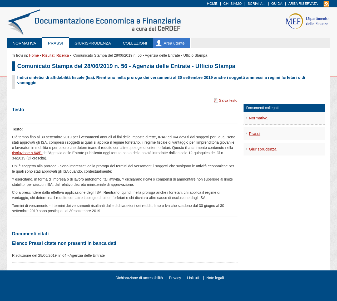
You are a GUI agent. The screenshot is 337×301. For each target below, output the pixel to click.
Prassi (55, 43)
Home (212, 4)
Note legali (215, 278)
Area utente (174, 43)
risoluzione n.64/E (27, 153)
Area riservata (303, 4)
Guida (276, 4)
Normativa (24, 43)
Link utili (193, 278)
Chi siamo (232, 4)
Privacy (175, 278)
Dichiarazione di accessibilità (139, 278)
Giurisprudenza (93, 43)
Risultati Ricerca (55, 55)
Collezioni (135, 43)
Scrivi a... (256, 4)
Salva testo (228, 100)
